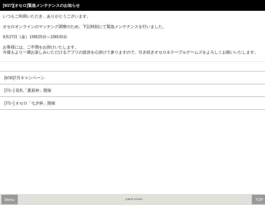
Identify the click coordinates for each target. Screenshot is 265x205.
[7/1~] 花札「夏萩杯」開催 (27, 90)
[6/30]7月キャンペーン (24, 77)
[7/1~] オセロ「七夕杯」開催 (29, 103)
